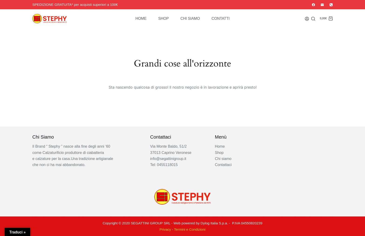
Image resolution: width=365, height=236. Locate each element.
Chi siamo (190, 18)
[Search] (313, 19)
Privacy (165, 229)
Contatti (221, 18)
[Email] (322, 4)
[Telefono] (331, 4)
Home (141, 18)
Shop (163, 18)
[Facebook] (313, 4)
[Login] (307, 19)
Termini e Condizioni (190, 229)
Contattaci (223, 165)
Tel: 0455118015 (164, 165)
